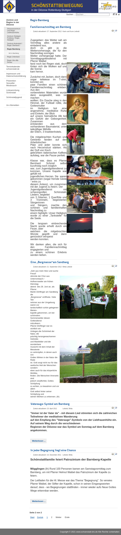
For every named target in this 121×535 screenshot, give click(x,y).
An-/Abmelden (12, 105)
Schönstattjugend (14, 97)
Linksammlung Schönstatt (12, 91)
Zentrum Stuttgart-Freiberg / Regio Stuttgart (14, 38)
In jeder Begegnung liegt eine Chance (53, 450)
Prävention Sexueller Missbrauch (11, 83)
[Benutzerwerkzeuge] (30, 31)
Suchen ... (70, 14)
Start (32, 517)
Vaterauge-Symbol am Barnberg (50, 404)
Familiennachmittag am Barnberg (50, 27)
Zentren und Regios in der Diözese (12, 22)
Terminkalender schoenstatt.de (13, 67)
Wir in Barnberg (14, 53)
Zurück (40, 517)
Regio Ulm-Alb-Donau (13, 61)
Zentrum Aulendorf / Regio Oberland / (14, 44)
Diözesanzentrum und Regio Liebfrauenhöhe (13, 30)
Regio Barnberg (13, 49)
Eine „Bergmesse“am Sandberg (50, 262)
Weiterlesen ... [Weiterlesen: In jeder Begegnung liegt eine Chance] (39, 501)
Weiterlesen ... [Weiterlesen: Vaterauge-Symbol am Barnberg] (39, 441)
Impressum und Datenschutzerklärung (15, 74)
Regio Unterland (13, 57)
